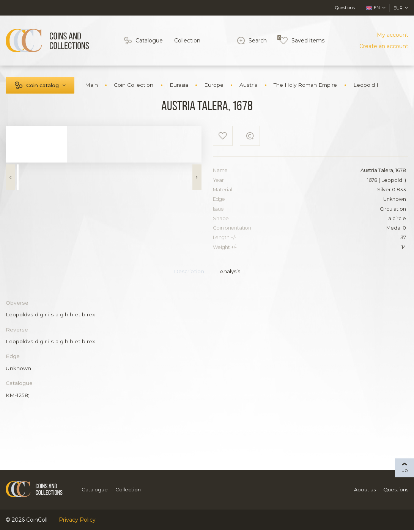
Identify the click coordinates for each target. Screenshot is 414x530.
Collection (187, 40)
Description (189, 271)
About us (365, 489)
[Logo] (47, 40)
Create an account (383, 46)
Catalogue (149, 40)
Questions (345, 7)
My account (392, 34)
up (404, 470)
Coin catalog (42, 85)
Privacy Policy (77, 519)
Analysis (230, 271)
